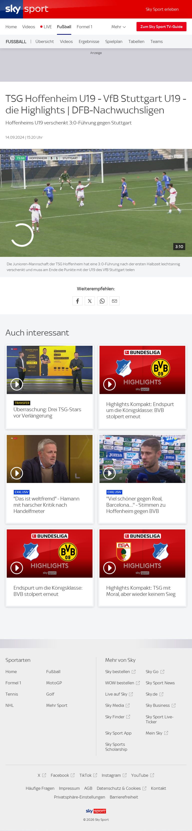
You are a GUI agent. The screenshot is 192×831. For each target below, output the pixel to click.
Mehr (119, 26)
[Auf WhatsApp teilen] (102, 300)
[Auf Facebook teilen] (77, 300)
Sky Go (154, 672)
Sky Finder (117, 717)
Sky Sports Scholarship (116, 747)
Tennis (12, 694)
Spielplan (113, 41)
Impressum (69, 788)
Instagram (113, 776)
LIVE (48, 26)
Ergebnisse (89, 41)
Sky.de (154, 695)
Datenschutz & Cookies (121, 789)
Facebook (62, 776)
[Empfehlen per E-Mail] (115, 300)
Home (11, 26)
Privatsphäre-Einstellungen (79, 797)
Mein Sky (156, 734)
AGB (88, 788)
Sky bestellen (119, 672)
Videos (28, 26)
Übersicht (45, 41)
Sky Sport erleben (162, 9)
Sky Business (160, 706)
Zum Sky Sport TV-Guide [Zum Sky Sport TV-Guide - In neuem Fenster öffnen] (161, 26)
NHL (10, 705)
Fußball (64, 26)
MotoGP (54, 682)
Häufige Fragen (40, 788)
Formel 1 (84, 26)
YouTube (141, 776)
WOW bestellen (121, 683)
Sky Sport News (160, 682)
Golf (50, 694)
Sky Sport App (118, 733)
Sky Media (116, 706)
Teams (156, 41)
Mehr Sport (57, 705)
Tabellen (136, 41)
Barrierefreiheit (124, 797)
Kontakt (158, 788)
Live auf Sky (118, 695)
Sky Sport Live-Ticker (160, 719)
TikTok (88, 776)
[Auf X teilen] (90, 300)
